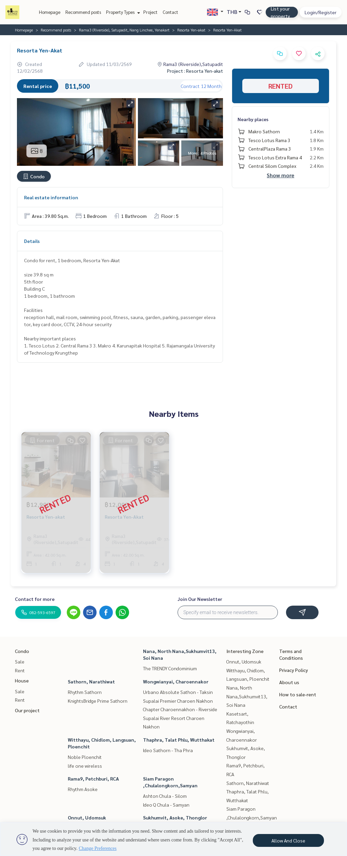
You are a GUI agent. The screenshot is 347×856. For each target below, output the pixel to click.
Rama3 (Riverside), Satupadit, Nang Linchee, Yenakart (124, 29)
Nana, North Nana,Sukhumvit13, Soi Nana (246, 696)
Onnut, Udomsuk (87, 817)
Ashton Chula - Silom (165, 796)
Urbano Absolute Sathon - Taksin (178, 692)
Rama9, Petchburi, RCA (93, 778)
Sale (19, 661)
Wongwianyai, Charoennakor (175, 681)
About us (289, 682)
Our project (27, 710)
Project (150, 12)
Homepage (49, 12)
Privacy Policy (293, 670)
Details (32, 241)
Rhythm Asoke (83, 789)
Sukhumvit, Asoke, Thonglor (175, 817)
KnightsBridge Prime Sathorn (97, 701)
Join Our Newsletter (200, 599)
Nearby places (253, 119)
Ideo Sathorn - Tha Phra (168, 750)
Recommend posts (83, 12)
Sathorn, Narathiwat (91, 681)
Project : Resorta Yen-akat (195, 71)
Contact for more (35, 599)
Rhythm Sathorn (85, 692)
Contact (170, 12)
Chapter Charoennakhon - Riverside (180, 709)
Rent (20, 670)
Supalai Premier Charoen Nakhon (178, 701)
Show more (280, 175)
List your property (280, 12)
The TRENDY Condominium (170, 668)
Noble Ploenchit (85, 757)
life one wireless (85, 766)
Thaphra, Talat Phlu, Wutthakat (179, 740)
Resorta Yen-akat (191, 29)
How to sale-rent (297, 694)
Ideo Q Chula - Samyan (166, 805)
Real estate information (51, 197)
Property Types (122, 12)
